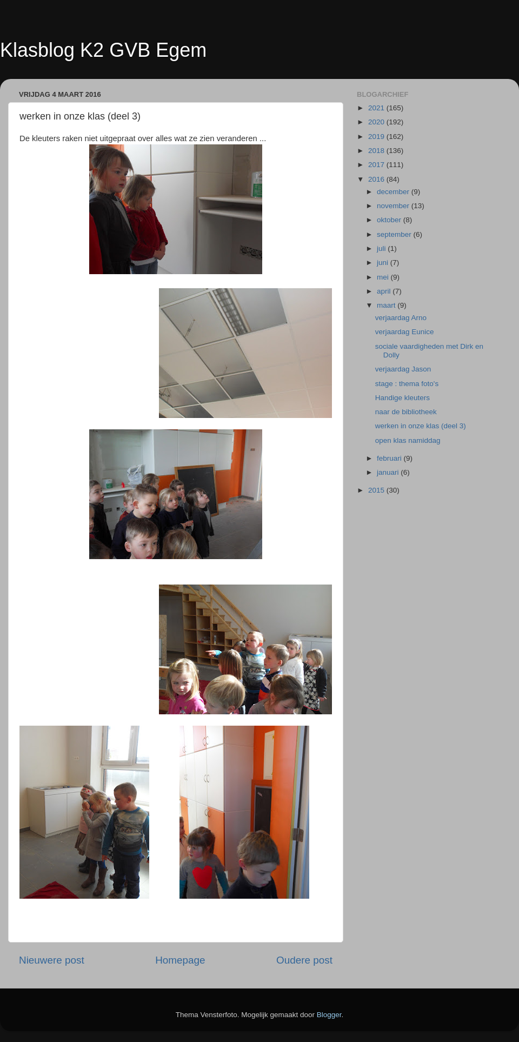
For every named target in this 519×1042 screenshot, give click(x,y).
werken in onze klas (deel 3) (420, 426)
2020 (377, 122)
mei (384, 277)
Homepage (180, 960)
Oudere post (304, 960)
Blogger (329, 1015)
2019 (377, 136)
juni (383, 262)
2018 (377, 151)
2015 (377, 490)
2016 (377, 179)
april (384, 291)
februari (390, 458)
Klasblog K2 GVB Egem (103, 50)
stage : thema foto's (406, 384)
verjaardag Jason (403, 369)
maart (387, 305)
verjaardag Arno (401, 318)
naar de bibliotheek (406, 412)
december (394, 192)
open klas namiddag (408, 440)
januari (389, 472)
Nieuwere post (51, 960)
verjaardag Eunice (404, 332)
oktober (390, 220)
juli (382, 248)
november (394, 206)
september (395, 234)
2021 (377, 108)
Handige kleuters (402, 398)
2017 (377, 165)
